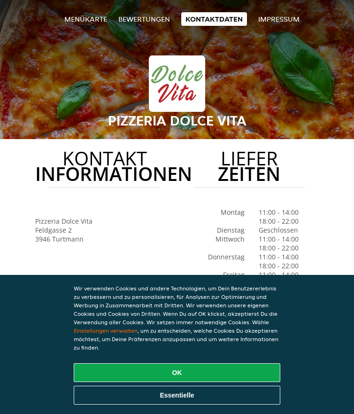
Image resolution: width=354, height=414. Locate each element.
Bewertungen (144, 19)
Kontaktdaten (214, 19)
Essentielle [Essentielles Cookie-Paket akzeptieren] (177, 395)
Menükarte (85, 19)
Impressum (279, 19)
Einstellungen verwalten (106, 330)
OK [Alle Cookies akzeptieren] (177, 372)
